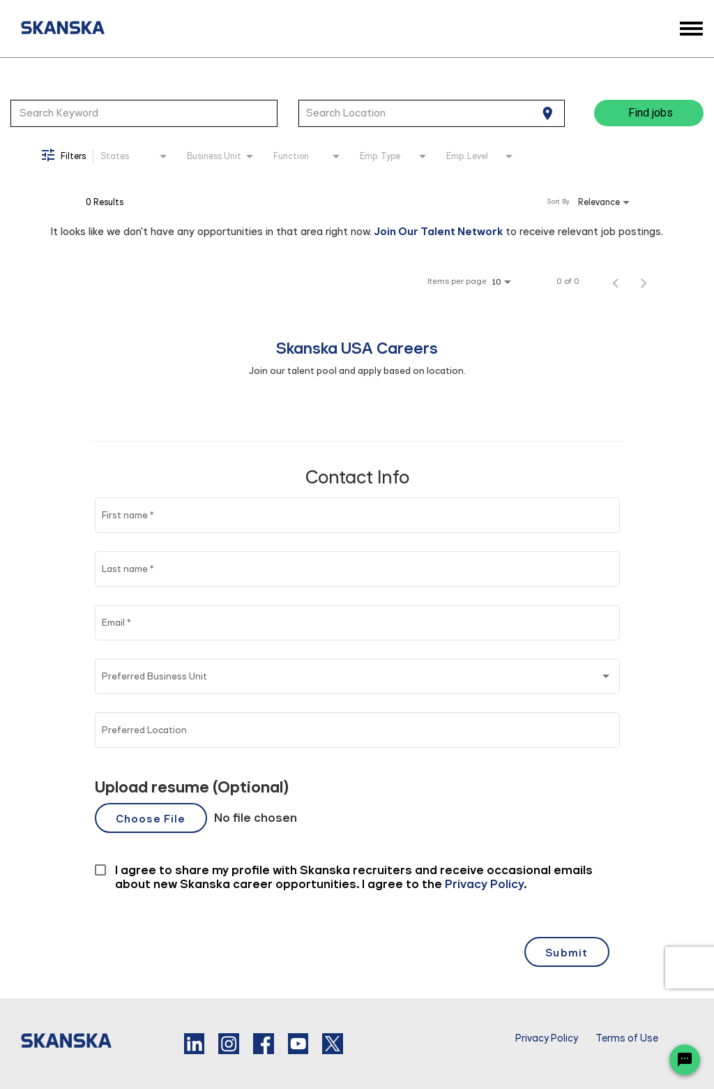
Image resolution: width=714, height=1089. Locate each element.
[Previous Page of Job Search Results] (616, 281)
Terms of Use (626, 1038)
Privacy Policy (546, 1038)
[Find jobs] (649, 113)
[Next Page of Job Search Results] (644, 281)
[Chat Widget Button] (684, 1059)
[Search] (649, 113)
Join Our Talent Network (438, 231)
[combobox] (144, 113)
